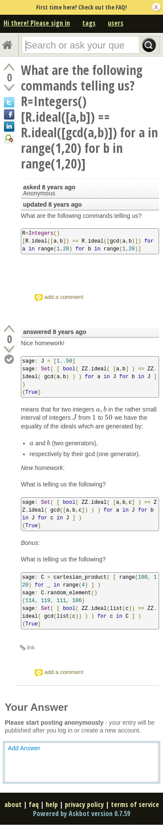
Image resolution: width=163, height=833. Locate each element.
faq (34, 804)
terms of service (135, 804)
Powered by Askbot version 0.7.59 (81, 813)
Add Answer (24, 748)
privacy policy (84, 804)
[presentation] (101, 409)
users (115, 23)
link (31, 648)
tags (89, 23)
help (52, 804)
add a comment (63, 297)
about (13, 804)
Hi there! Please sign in (36, 23)
